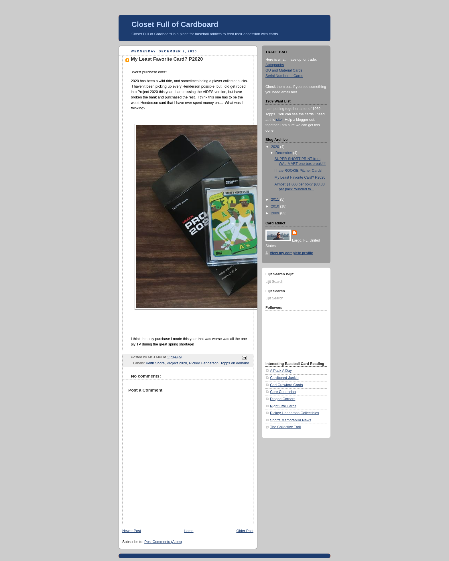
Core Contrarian (283, 392)
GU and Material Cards (283, 70)
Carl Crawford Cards (286, 385)
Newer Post (131, 531)
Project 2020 (177, 363)
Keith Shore (155, 363)
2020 (275, 147)
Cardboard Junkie (284, 378)
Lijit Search (274, 282)
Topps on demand (234, 363)
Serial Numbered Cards (284, 76)
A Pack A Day (281, 371)
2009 (275, 213)
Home (189, 531)
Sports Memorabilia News (290, 420)
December (284, 153)
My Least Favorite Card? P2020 (300, 177)
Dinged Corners (282, 399)
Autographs (274, 65)
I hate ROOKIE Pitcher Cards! (299, 171)
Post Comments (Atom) (163, 542)
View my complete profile (291, 253)
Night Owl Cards (283, 406)
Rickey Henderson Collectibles (294, 413)
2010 (275, 206)
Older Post (244, 531)
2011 (275, 199)
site (279, 120)
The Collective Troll (285, 427)
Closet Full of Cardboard (174, 24)
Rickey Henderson (203, 363)
